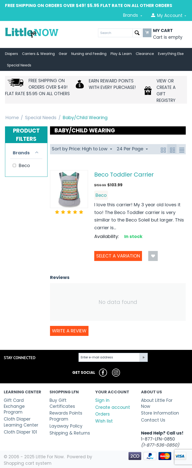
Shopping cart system (28, 463)
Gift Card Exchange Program (14, 406)
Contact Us (153, 420)
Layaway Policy (66, 426)
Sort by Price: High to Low (82, 149)
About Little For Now (156, 403)
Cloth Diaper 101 (20, 432)
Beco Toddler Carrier (124, 174)
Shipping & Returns (70, 433)
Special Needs (40, 117)
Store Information (160, 413)
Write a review (69, 331)
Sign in (102, 400)
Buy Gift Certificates (62, 403)
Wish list (104, 421)
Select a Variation (118, 256)
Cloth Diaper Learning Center (21, 422)
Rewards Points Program (66, 416)
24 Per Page (132, 149)
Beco (101, 195)
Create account (112, 407)
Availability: (106, 236)
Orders (102, 414)
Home (12, 117)
